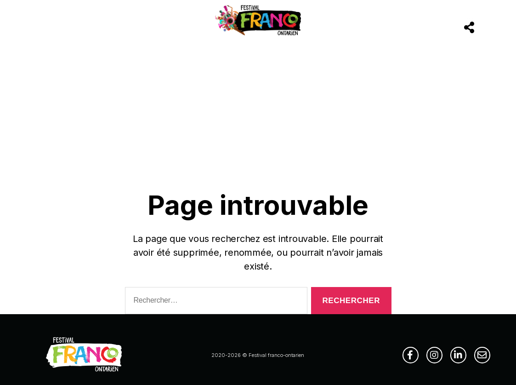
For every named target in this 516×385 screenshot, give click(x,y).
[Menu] (39, 29)
